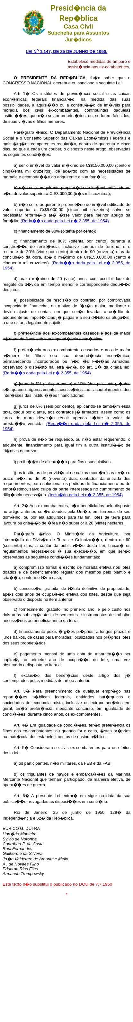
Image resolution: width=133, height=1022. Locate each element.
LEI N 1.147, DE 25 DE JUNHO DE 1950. (66, 51)
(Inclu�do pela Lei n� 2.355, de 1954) (85, 494)
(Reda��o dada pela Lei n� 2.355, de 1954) (65, 220)
